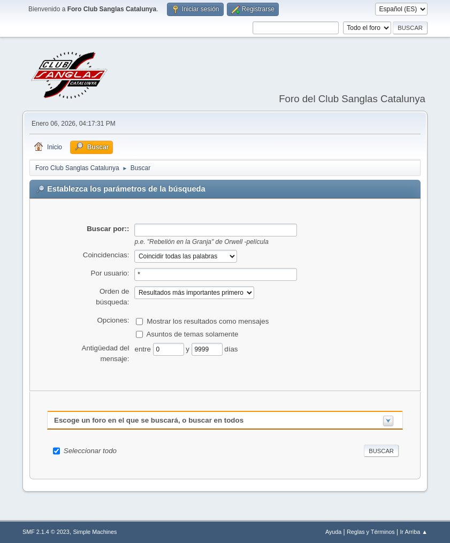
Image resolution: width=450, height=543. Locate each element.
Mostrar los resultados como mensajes (208, 321)
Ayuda (333, 532)
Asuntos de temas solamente (192, 334)
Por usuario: (110, 273)
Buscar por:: (108, 229)
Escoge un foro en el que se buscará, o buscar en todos (148, 420)
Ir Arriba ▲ (414, 532)
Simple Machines (95, 532)
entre (143, 349)
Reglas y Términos (371, 532)
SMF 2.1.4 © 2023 (46, 532)
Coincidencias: (106, 255)
